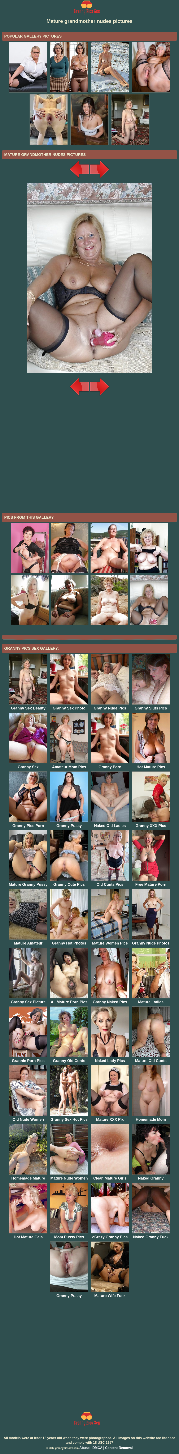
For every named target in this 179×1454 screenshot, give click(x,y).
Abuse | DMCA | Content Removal (106, 1448)
